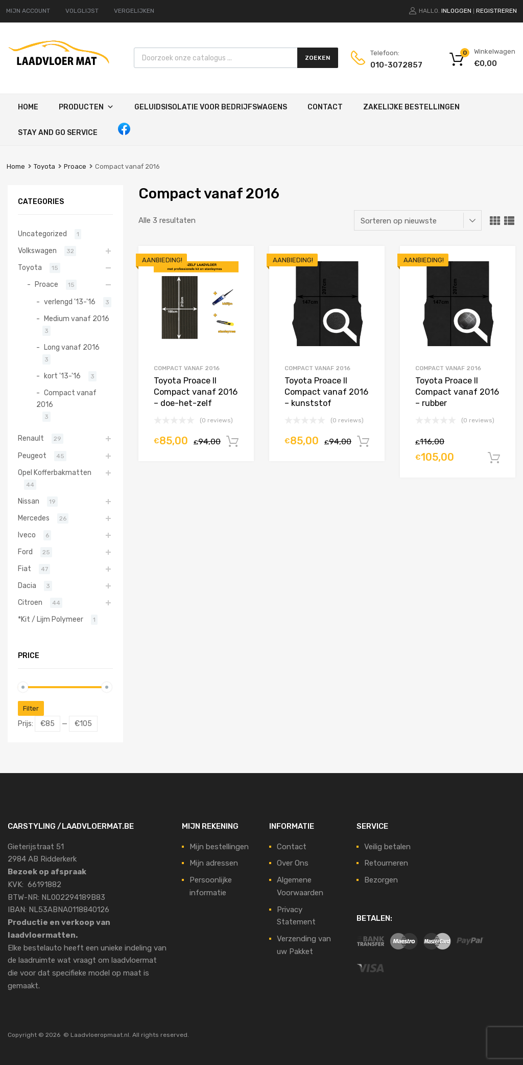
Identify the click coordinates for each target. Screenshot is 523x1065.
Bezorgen (381, 880)
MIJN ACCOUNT (28, 10)
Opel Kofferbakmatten (54, 472)
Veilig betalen (387, 846)
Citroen (30, 602)
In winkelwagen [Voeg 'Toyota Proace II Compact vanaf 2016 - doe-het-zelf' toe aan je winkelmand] (232, 441)
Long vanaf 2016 (72, 347)
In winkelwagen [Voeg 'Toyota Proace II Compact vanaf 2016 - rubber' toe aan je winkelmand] (494, 458)
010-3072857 (395, 65)
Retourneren (386, 863)
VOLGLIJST (82, 10)
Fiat (24, 568)
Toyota (44, 166)
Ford (25, 552)
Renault (31, 438)
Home (28, 107)
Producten (81, 107)
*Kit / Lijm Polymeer (50, 619)
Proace (75, 166)
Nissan (28, 501)
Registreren (496, 10)
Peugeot (32, 455)
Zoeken (317, 57)
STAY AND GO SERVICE (58, 132)
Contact (325, 107)
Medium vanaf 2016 (76, 318)
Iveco (27, 535)
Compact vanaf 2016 (187, 368)
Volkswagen (37, 250)
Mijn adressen (213, 863)
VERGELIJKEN (134, 10)
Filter (31, 708)
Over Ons (292, 863)
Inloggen (456, 10)
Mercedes (34, 518)
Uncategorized (42, 234)
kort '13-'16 (62, 376)
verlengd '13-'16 (70, 302)
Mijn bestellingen (219, 846)
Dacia (27, 585)
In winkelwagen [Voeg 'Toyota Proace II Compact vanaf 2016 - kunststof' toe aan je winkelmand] (363, 441)
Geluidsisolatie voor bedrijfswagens (210, 107)
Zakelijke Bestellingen (411, 107)
